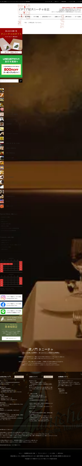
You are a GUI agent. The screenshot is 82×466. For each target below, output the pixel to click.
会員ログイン (57, 1)
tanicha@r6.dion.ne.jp (6, 445)
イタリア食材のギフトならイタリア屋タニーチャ (39, 458)
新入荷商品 (27, 16)
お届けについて (58, 16)
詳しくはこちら (19, 376)
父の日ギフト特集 (5, 217)
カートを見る (80, 1)
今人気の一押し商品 (6, 223)
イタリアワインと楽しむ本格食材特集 (10, 228)
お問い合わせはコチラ (11, 338)
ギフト (2, 219)
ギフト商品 (36, 16)
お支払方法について (46, 16)
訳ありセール (4, 221)
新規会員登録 (63, 1)
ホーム (20, 16)
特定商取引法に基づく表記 (29, 453)
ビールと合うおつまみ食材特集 (8, 230)
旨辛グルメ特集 (5, 226)
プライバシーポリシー (42, 453)
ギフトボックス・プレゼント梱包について (11, 244)
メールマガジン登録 (71, 1)
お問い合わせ (68, 16)
